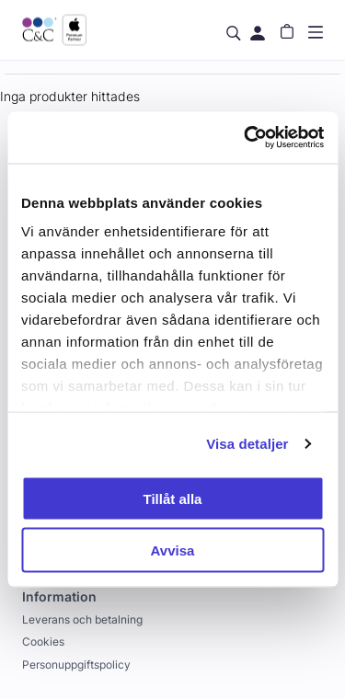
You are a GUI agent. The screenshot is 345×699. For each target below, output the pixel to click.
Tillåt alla (173, 498)
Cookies (43, 641)
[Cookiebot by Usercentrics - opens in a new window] (245, 138)
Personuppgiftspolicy (76, 664)
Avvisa (173, 550)
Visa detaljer (247, 444)
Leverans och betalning (82, 619)
